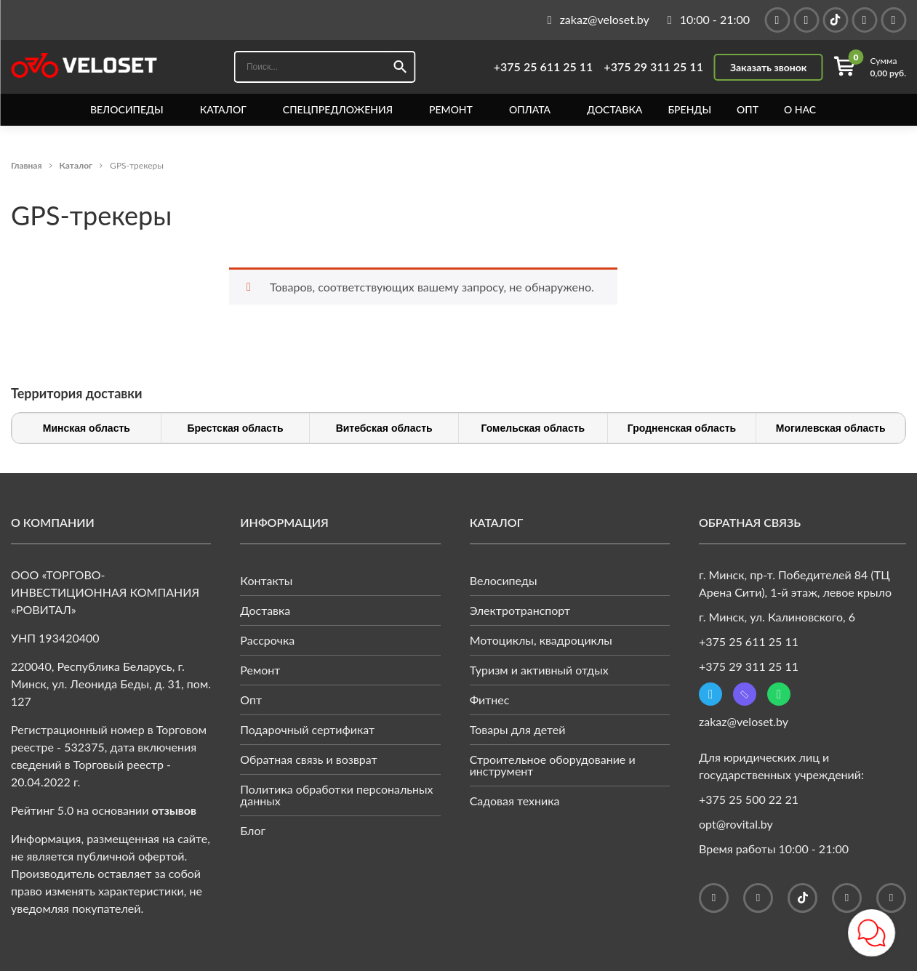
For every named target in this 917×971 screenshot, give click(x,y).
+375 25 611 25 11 (543, 67)
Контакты (266, 580)
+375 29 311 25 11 (653, 67)
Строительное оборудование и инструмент (553, 765)
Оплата (529, 110)
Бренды (689, 110)
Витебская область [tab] (384, 428)
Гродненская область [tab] (682, 428)
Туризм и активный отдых (539, 670)
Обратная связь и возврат (308, 759)
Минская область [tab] (86, 428)
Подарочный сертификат (307, 729)
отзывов (174, 810)
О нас (800, 110)
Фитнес (490, 699)
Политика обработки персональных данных (336, 794)
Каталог (223, 110)
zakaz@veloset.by (743, 721)
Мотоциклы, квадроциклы (541, 640)
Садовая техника (515, 800)
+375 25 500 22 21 (748, 799)
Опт (747, 110)
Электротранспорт (520, 610)
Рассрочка (267, 640)
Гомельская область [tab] (533, 428)
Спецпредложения (338, 110)
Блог (252, 830)
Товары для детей (518, 729)
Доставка (614, 110)
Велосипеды (127, 110)
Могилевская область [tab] (831, 428)
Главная (26, 165)
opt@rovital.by (736, 824)
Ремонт (451, 110)
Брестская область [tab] (235, 428)
